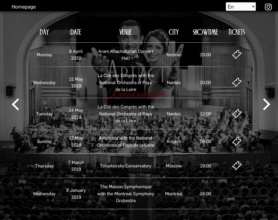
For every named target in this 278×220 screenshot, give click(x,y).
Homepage (24, 6)
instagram (268, 6)
